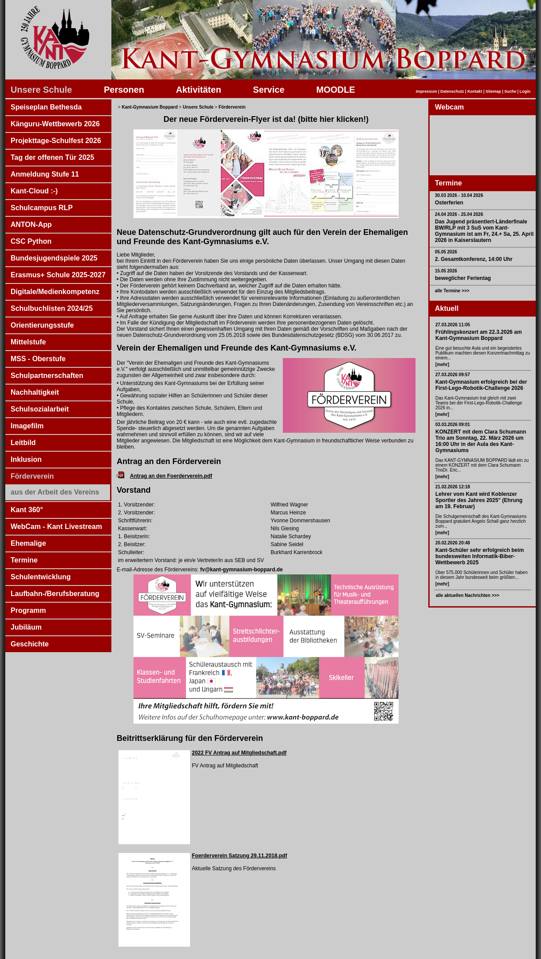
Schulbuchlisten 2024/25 (52, 308)
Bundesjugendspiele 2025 (54, 258)
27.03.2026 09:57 (452, 374)
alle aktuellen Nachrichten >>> (467, 595)
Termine (24, 560)
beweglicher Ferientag (463, 278)
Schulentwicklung (41, 577)
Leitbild (23, 442)
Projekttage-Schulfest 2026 (56, 140)
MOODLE (335, 89)
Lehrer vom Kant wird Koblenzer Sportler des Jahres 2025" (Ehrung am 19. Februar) (478, 500)
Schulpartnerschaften (47, 375)
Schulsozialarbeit (40, 409)
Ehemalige (28, 543)
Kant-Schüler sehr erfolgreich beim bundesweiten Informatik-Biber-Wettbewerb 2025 (479, 556)
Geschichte (30, 644)
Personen (124, 89)
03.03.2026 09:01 (452, 424)
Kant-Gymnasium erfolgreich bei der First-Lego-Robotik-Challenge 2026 (481, 385)
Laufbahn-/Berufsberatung (55, 593)
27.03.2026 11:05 (452, 324)
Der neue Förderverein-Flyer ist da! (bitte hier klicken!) (266, 119)
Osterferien (449, 203)
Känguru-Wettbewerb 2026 (55, 124)
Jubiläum (26, 627)
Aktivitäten (198, 89)
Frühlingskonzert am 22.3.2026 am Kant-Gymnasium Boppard (478, 335)
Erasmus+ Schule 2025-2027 (58, 275)
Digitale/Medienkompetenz (55, 291)
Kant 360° (27, 509)
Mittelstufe (28, 342)
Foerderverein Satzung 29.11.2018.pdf (239, 856)
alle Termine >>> (452, 290)
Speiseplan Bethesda (46, 107)
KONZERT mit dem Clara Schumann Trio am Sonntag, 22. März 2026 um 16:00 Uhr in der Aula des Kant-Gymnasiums (480, 441)
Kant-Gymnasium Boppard (150, 107)
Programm (28, 610)
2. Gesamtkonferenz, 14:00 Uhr (473, 259)
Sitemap (493, 91)
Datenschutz (452, 91)
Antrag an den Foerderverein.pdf (171, 476)
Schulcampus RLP (41, 207)
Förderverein (32, 476)
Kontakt (474, 91)
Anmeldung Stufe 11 (45, 174)
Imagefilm (27, 426)
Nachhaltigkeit (35, 392)
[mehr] (442, 364)
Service (268, 89)
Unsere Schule (41, 89)
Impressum (426, 91)
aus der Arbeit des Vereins (55, 492)
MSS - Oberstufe (38, 358)
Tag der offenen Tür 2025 (52, 157)
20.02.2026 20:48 (452, 542)
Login (525, 91)
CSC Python (31, 241)
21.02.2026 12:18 (452, 486)
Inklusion (26, 459)
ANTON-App (31, 224)
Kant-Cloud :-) (34, 191)
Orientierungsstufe (42, 325)
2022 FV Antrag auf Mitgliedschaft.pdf (239, 753)
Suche (510, 91)
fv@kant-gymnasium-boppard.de (240, 569)
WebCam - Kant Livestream (56, 526)
